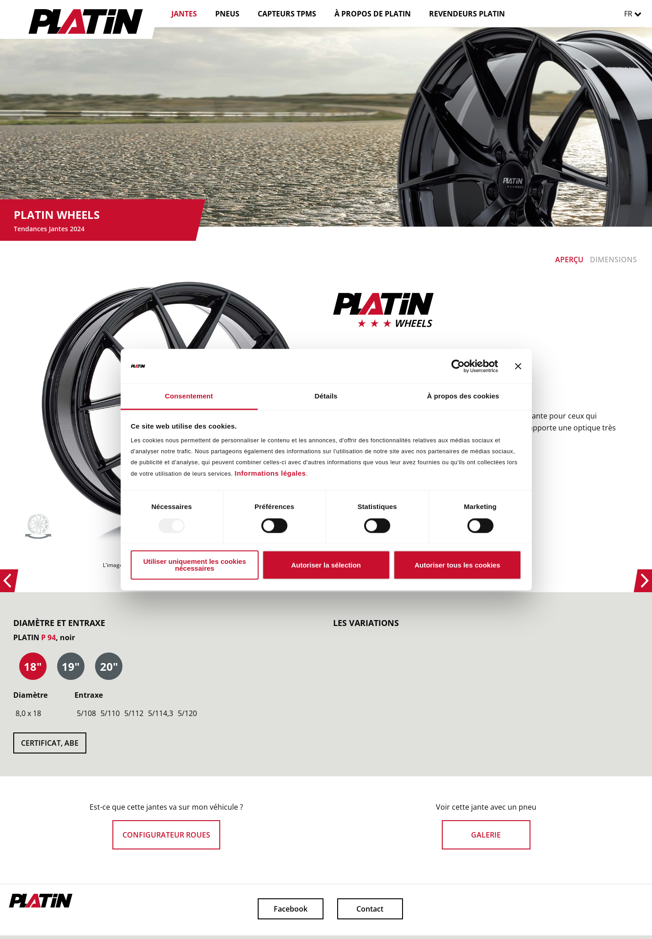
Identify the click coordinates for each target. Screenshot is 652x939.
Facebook (290, 909)
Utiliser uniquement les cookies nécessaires (194, 565)
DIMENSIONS (613, 260)
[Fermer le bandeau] (518, 366)
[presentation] (33, 666)
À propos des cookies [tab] (463, 396)
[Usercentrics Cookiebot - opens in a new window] (458, 366)
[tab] (33, 666)
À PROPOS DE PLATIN (372, 14)
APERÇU (569, 260)
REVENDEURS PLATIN (467, 14)
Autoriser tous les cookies (457, 565)
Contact (369, 909)
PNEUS (227, 14)
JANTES (184, 14)
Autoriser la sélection (326, 565)
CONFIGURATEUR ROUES (166, 835)
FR (635, 14)
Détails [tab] (326, 396)
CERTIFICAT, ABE (50, 743)
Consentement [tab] (189, 396)
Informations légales (270, 473)
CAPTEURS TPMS (287, 14)
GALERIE (486, 835)
